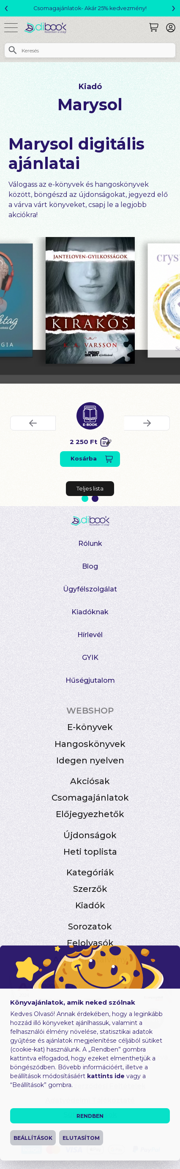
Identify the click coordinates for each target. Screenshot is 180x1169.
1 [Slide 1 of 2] (85, 498)
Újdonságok (90, 835)
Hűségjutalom (90, 680)
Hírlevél (90, 635)
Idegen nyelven (90, 760)
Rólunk (90, 544)
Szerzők (90, 889)
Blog (90, 566)
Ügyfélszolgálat (90, 589)
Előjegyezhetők (90, 814)
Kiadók (90, 905)
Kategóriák (90, 872)
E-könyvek (90, 727)
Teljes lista (90, 488)
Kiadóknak (90, 612)
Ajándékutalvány (90, 959)
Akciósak (90, 781)
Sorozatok (90, 926)
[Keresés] (154, 27)
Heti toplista (90, 852)
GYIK (90, 658)
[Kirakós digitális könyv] (90, 300)
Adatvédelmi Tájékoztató (90, 1100)
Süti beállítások (90, 1115)
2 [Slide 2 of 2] (95, 498)
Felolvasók (90, 943)
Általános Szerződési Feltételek (90, 1086)
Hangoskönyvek (90, 744)
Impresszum (90, 1072)
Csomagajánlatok (90, 798)
